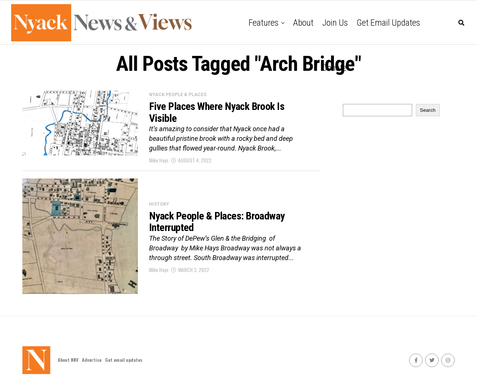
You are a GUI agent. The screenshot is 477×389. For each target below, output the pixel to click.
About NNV (68, 360)
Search (428, 110)
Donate (334, 68)
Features (263, 23)
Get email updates (388, 23)
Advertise (91, 360)
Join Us (335, 23)
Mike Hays (158, 160)
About (303, 23)
